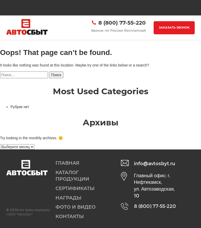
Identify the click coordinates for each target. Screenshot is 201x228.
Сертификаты (74, 188)
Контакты (69, 216)
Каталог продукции (72, 176)
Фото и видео (75, 207)
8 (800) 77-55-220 (122, 23)
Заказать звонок (174, 27)
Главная (67, 163)
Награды (68, 198)
